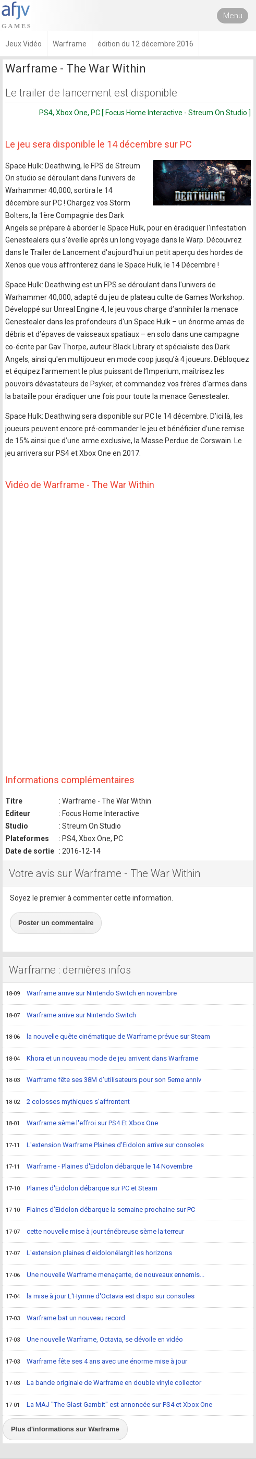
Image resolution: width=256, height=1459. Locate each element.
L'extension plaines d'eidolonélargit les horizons (89, 1253)
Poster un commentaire (56, 923)
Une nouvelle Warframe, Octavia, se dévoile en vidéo (94, 1340)
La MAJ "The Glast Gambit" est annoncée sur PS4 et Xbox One (109, 1405)
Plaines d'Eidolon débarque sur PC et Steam (81, 1189)
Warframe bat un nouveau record (65, 1319)
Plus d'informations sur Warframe (65, 1429)
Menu (232, 15)
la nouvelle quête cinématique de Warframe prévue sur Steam (108, 1037)
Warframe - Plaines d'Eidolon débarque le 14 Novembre (99, 1167)
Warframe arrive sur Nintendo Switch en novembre (91, 994)
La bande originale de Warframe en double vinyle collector (103, 1383)
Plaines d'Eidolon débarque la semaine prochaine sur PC (100, 1210)
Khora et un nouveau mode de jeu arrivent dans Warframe (102, 1059)
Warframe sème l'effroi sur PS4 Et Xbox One (82, 1123)
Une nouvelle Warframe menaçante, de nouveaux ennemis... (105, 1275)
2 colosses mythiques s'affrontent (68, 1102)
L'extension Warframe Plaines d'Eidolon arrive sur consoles (105, 1145)
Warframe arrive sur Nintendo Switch (71, 1016)
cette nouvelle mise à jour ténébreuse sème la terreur (95, 1232)
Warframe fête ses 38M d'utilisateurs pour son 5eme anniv (103, 1080)
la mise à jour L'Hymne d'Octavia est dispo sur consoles (100, 1297)
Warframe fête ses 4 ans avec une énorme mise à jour (96, 1362)
